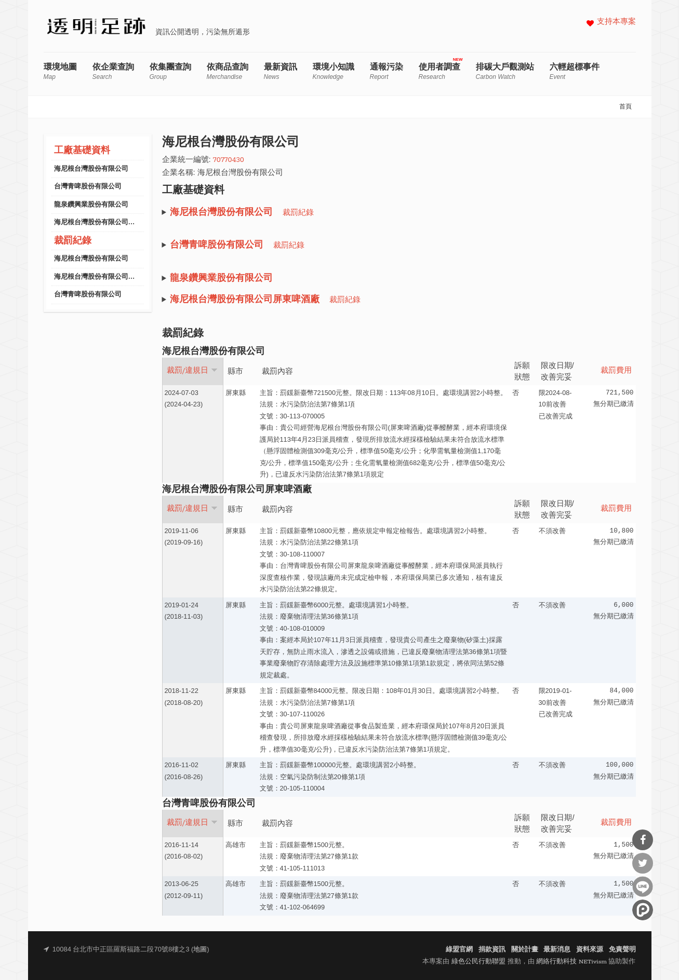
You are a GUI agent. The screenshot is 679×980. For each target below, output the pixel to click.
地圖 (200, 950)
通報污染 (386, 71)
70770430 (228, 160)
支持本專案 (616, 22)
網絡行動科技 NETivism (571, 961)
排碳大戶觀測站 (505, 71)
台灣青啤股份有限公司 (88, 186)
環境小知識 (333, 71)
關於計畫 (524, 950)
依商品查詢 (227, 71)
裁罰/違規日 (192, 370)
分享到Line (642, 886)
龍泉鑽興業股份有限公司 (91, 205)
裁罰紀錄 (72, 241)
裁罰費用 (616, 370)
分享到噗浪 (642, 910)
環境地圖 (60, 71)
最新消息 (556, 950)
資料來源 (589, 950)
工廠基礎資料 (82, 150)
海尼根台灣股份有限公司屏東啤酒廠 (108, 222)
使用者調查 (439, 71)
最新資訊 (280, 71)
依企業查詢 (113, 71)
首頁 (625, 107)
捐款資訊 (491, 950)
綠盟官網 (459, 950)
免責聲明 (622, 950)
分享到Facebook (642, 839)
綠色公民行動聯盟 (478, 961)
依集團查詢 (170, 71)
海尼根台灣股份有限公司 (91, 169)
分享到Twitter (642, 863)
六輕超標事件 (575, 71)
